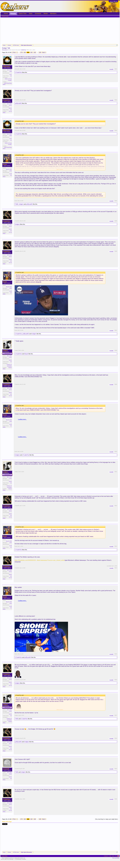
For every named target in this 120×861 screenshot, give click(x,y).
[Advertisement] (60, 30)
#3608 (115, 350)
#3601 (115, 68)
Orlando (10, 367)
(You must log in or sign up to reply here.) (106, 819)
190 (40, 52)
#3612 (115, 505)
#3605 (115, 220)
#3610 (115, 451)
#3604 (115, 200)
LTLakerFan (18, 72)
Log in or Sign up (113, 1)
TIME (27, 49)
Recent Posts (5, 16)
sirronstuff (6, 769)
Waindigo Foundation (21, 859)
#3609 (115, 384)
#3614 (115, 567)
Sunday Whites (4, 855)
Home (6, 13)
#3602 (115, 99)
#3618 (115, 738)
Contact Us (106, 855)
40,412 (10, 105)
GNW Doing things (8, 83)
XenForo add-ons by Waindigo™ (7, 859)
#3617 (115, 715)
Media (46, 13)
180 (25, 52)
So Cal (10, 111)
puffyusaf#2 (6, 66)
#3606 (115, 251)
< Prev (14, 52)
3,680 (10, 71)
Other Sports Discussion (15, 49)
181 (28, 52)
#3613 (115, 546)
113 (11, 75)
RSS (118, 856)
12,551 (10, 357)
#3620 (115, 798)
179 (21, 52)
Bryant (5, 164)
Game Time (22, 13)
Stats (30, 13)
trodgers (21, 204)
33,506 (10, 773)
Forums (13, 14)
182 (31, 52)
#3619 (115, 768)
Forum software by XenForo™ (13, 857)
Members (53, 13)
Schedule (38, 13)
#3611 (115, 471)
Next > (44, 52)
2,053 (10, 170)
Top (116, 855)
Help (110, 855)
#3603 (115, 130)
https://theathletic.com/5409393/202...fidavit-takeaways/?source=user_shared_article (40, 560)
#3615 (115, 653)
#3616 (115, 679)
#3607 (115, 330)
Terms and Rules (115, 857)
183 (35, 52)
